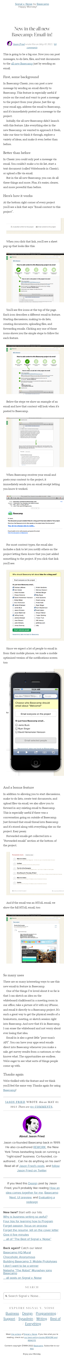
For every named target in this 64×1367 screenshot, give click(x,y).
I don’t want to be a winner (21, 1266)
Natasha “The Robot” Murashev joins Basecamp (27, 1272)
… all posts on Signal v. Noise (22, 1278)
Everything (33, 1324)
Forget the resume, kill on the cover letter (31, 1230)
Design (33, 1183)
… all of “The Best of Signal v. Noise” (27, 1239)
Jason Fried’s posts (31, 1166)
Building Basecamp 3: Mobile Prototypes (30, 1261)
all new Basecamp (22, 64)
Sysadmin (25, 1319)
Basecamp (43, 4)
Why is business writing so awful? (25, 1217)
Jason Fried (19, 44)
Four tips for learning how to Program (28, 1221)
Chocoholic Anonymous (19, 1257)
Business (12, 1313)
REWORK (39, 1147)
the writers (16, 1334)
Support (9, 1319)
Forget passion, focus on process (25, 1226)
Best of (55, 1319)
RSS (32, 1349)
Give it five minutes (16, 1234)
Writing (41, 1319)
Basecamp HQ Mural (17, 1252)
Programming (46, 1313)
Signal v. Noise (23, 4)
